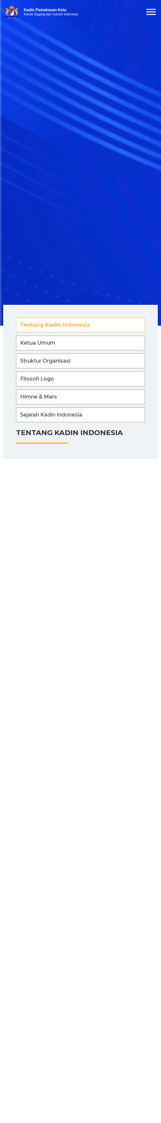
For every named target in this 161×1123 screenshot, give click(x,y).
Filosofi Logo (37, 379)
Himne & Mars (38, 397)
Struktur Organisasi (45, 361)
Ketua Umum (37, 343)
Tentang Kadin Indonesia (55, 325)
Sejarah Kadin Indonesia (51, 415)
